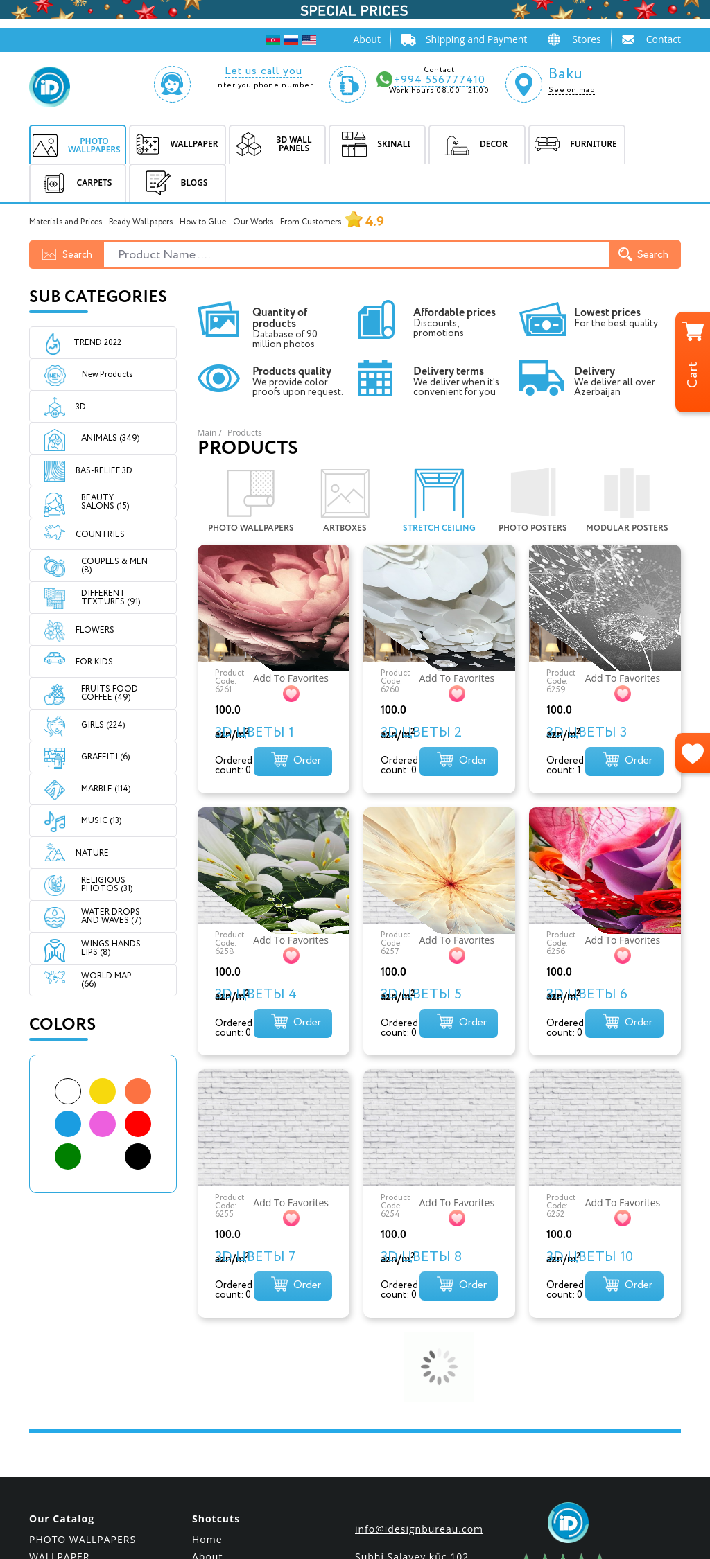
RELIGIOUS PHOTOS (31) (106, 884)
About (366, 39)
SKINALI (49, 1410)
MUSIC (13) (101, 821)
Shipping (214, 1410)
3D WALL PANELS (72, 1393)
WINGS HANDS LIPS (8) (111, 948)
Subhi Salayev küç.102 (412, 1375)
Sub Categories (98, 297)
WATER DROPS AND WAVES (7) (111, 916)
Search (643, 255)
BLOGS (174, 182)
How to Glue (203, 222)
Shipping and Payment (476, 39)
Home (207, 1358)
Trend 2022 (97, 343)
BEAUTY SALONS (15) (105, 502)
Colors (62, 1025)
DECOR (46, 1427)
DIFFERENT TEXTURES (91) (110, 598)
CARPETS (51, 1462)
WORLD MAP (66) (106, 980)
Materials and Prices (65, 222)
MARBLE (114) (105, 789)
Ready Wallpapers (141, 222)
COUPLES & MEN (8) (114, 566)
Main (207, 433)
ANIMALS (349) (110, 438)
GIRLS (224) (103, 725)
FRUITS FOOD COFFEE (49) (109, 693)
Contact (663, 39)
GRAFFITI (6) (105, 757)
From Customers (332, 222)
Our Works (253, 222)
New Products (95, 375)
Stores (586, 39)
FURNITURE (58, 1445)
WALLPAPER (59, 1375)
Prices (207, 1427)
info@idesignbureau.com (419, 1348)
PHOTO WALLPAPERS (82, 1358)
